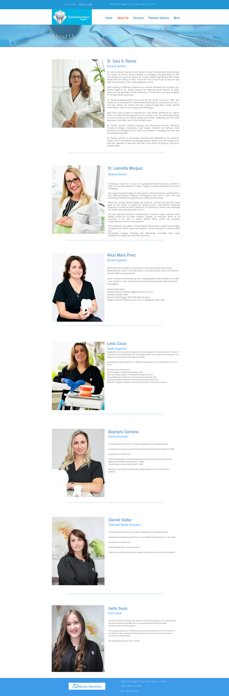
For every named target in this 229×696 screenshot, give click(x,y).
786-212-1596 (85, 4)
